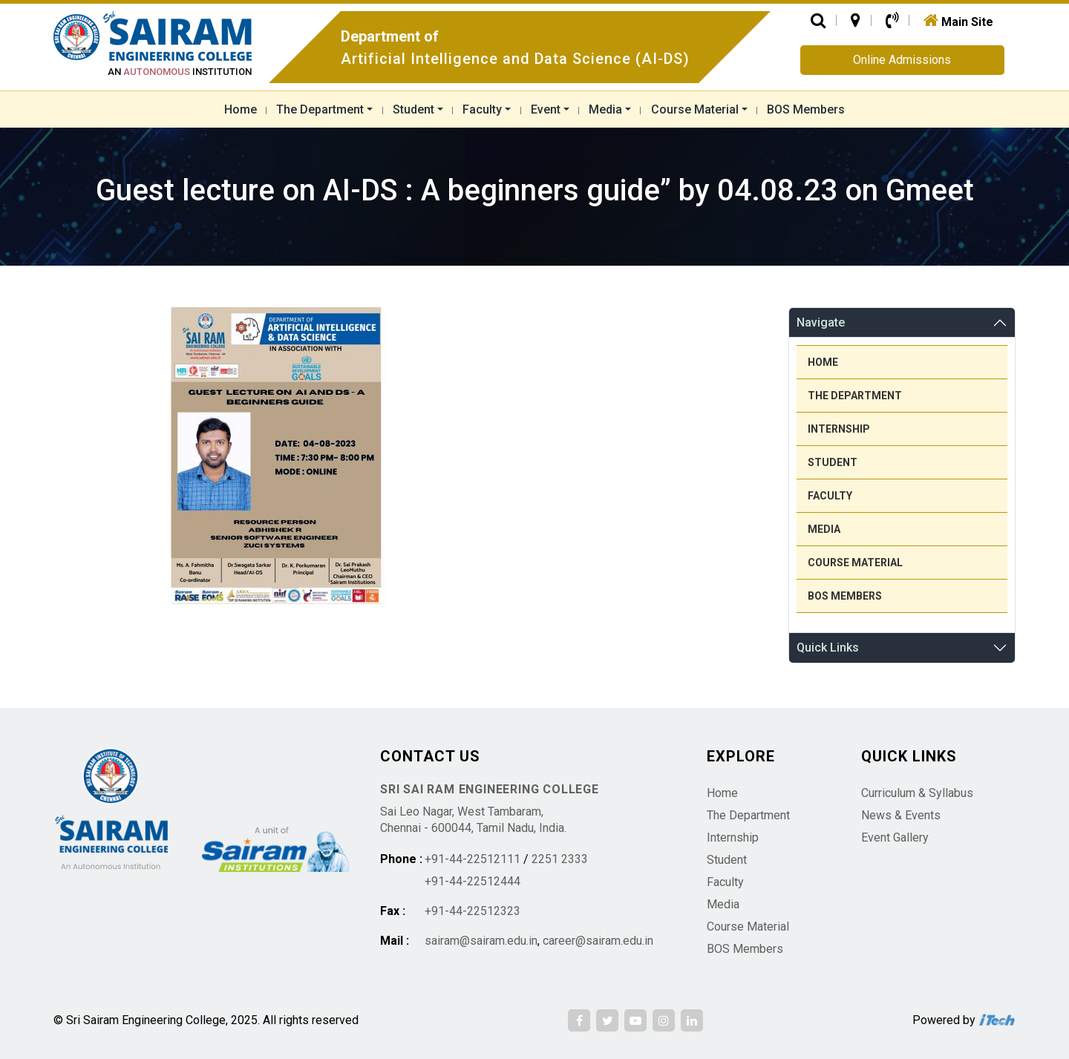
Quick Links (828, 647)
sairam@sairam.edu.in (481, 941)
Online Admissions (902, 60)
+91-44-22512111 (472, 859)
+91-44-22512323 (472, 911)
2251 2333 (560, 859)
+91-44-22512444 (472, 881)
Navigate (821, 322)
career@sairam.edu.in (598, 941)
